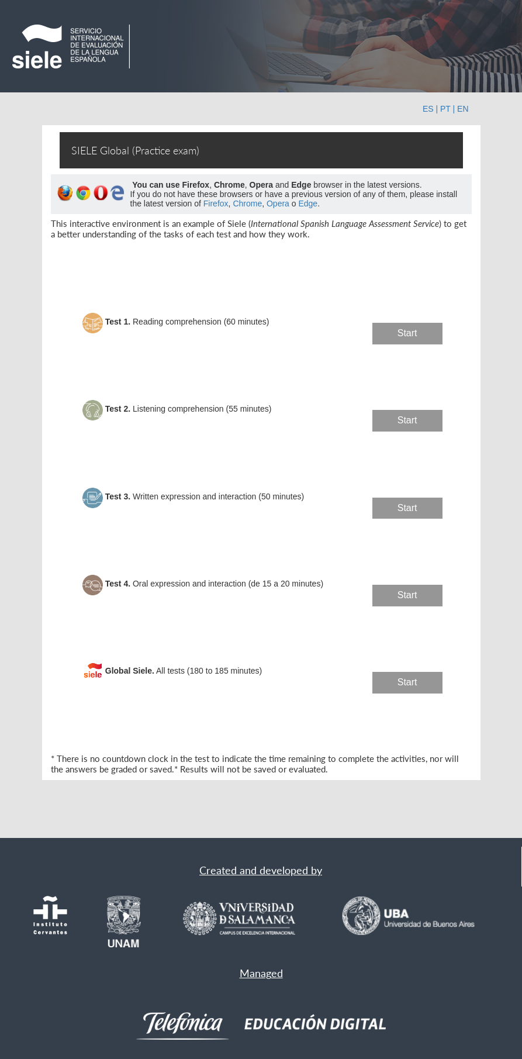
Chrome (247, 203)
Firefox (216, 203)
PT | (447, 108)
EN (462, 108)
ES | (430, 108)
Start (407, 333)
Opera (278, 203)
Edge (307, 203)
